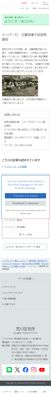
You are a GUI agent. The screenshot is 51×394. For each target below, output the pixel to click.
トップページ (7, 261)
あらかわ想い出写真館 (31, 263)
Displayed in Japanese (25, 203)
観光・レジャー (21, 261)
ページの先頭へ (25, 279)
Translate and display (25, 195)
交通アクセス (10, 304)
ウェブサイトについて (13, 293)
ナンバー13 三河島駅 (15, 167)
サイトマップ (9, 287)
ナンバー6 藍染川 (14, 220)
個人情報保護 (10, 299)
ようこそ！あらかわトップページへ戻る (23, 247)
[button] (23, 3)
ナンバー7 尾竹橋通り (16, 227)
